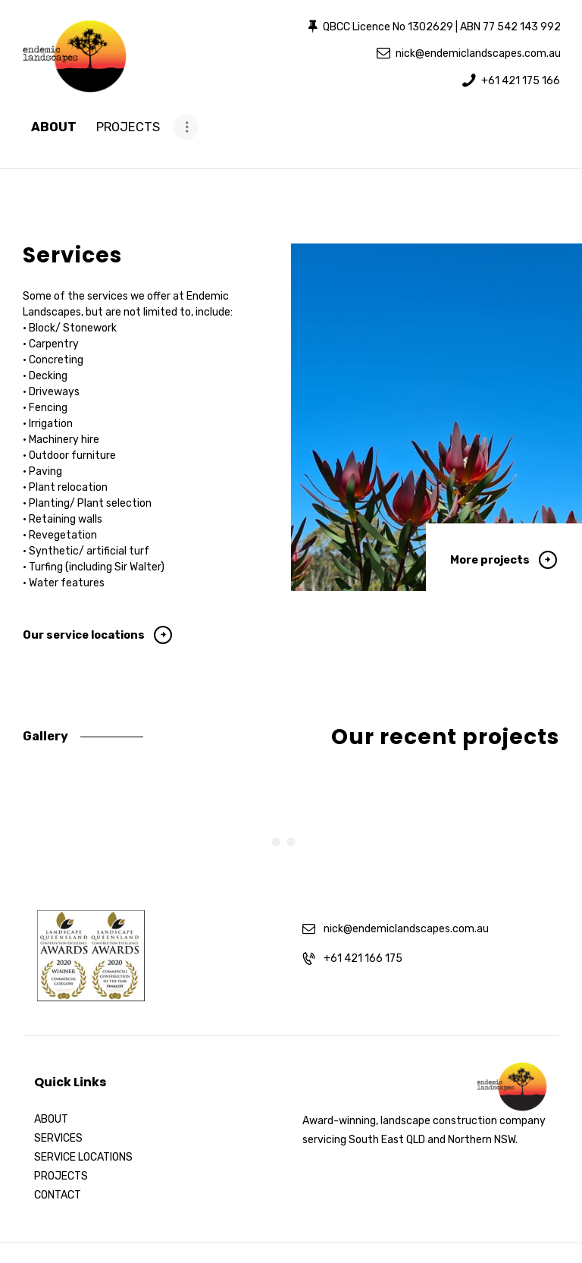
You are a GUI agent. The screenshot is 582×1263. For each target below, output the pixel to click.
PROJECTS (61, 1120)
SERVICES (58, 1082)
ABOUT (51, 1063)
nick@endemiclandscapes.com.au (406, 872)
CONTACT (57, 1139)
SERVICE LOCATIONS (83, 1101)
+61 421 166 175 (363, 901)
